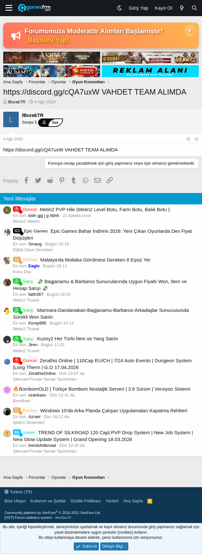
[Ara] (194, 8)
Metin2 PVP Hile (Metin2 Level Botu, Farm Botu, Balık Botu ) (91, 209)
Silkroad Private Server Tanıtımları (45, 379)
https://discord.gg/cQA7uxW (33, 149)
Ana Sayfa (133, 500)
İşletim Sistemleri (29, 422)
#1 (197, 139)
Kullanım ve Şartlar (48, 500)
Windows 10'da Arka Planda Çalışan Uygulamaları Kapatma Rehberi (100, 410)
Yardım (112, 500)
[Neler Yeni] (181, 8)
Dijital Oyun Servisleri (33, 249)
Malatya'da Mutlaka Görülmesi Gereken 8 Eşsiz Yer (82, 259)
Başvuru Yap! (48, 40)
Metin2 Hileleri (26, 221)
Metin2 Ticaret (26, 300)
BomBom (21, 400)
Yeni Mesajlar (19, 199)
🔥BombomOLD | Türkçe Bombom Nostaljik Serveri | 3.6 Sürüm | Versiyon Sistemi (101, 389)
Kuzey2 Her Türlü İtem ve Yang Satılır (65, 338)
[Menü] (8, 8)
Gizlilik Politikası (86, 500)
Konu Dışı (22, 271)
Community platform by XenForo (53, 513)
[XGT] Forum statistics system (38, 517)
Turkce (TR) (18, 491)
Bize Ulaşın (15, 500)
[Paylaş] (188, 139)
